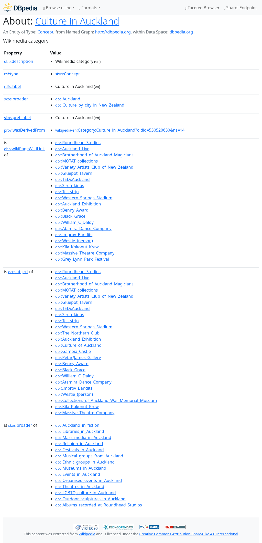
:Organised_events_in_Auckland (88, 480)
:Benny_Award (72, 210)
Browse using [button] (57, 7)
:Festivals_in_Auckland (79, 450)
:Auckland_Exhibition (78, 204)
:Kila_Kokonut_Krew (77, 247)
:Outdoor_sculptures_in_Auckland (90, 499)
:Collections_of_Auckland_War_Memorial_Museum (106, 400)
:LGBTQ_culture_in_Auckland (85, 492)
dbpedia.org (181, 32)
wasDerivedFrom (24, 130)
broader (16, 99)
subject (18, 271)
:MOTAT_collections (76, 161)
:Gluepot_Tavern (73, 173)
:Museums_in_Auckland (80, 468)
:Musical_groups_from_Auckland (89, 456)
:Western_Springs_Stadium (83, 198)
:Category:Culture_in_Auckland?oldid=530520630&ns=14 (119, 130)
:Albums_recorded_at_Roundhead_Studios (98, 505)
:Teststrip (67, 191)
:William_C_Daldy (74, 222)
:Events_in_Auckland (77, 474)
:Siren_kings (69, 185)
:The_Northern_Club (77, 333)
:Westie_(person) (74, 241)
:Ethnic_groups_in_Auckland (85, 462)
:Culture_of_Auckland (78, 345)
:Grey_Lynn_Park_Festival (82, 259)
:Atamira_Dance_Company (83, 228)
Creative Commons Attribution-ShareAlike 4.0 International (188, 534)
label (12, 86)
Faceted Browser (202, 7)
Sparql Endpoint (240, 7)
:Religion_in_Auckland (79, 443)
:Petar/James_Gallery (78, 357)
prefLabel (17, 117)
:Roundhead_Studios (78, 142)
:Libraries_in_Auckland (79, 431)
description (18, 61)
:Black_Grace (70, 216)
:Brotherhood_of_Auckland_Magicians (94, 155)
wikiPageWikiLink (24, 149)
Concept (45, 32)
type (11, 74)
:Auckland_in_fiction (77, 425)
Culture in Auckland (77, 20)
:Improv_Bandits (73, 234)
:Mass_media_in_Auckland (83, 437)
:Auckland (67, 99)
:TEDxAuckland (72, 179)
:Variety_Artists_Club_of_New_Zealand (94, 167)
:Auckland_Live (72, 149)
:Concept (67, 74)
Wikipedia (87, 534)
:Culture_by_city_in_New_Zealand (89, 105)
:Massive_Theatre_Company (84, 253)
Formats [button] (88, 7)
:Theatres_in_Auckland (79, 486)
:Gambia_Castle (73, 351)
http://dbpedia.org (113, 32)
